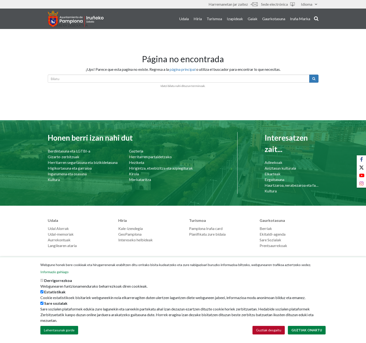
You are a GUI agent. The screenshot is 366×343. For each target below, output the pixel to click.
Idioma (309, 4)
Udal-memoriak (61, 234)
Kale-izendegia (130, 228)
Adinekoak (273, 162)
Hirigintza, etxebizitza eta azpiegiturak (161, 168)
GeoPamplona (130, 234)
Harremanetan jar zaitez (233, 4)
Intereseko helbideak (135, 240)
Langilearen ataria (62, 245)
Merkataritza (140, 179)
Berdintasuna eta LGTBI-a (69, 151)
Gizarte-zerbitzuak (63, 156)
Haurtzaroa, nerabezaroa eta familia (291, 185)
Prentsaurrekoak (273, 245)
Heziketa (136, 162)
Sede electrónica (278, 4)
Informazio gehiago (54, 272)
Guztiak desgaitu (268, 330)
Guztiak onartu (306, 330)
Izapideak (235, 18)
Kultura (54, 179)
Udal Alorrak (58, 228)
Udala (184, 18)
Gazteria (136, 151)
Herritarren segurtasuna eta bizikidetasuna (83, 162)
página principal (182, 69)
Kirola (134, 174)
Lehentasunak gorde (59, 330)
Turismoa (214, 18)
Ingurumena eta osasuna (67, 174)
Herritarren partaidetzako (150, 156)
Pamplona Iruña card (206, 228)
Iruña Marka (300, 18)
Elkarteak (272, 174)
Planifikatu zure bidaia (207, 234)
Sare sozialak (55, 303)
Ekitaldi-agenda (272, 234)
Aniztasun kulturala (280, 168)
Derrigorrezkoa (58, 280)
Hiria (198, 18)
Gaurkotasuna (273, 18)
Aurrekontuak (59, 240)
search (316, 18)
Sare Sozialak (270, 240)
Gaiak (252, 18)
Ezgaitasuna (274, 179)
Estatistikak (55, 292)
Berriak (266, 228)
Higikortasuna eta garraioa (70, 168)
